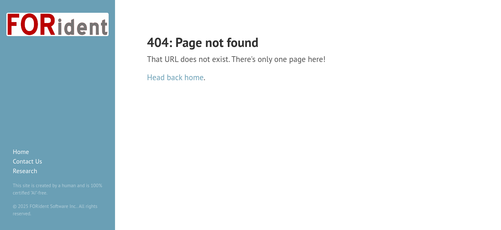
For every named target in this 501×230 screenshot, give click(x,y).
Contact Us (27, 161)
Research (25, 171)
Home (21, 152)
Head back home (175, 77)
